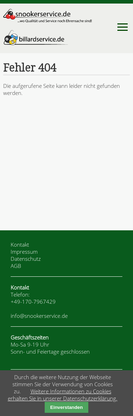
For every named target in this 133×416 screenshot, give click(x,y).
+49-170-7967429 (33, 301)
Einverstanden (66, 407)
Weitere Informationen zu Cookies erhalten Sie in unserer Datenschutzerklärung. (62, 395)
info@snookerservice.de (39, 315)
